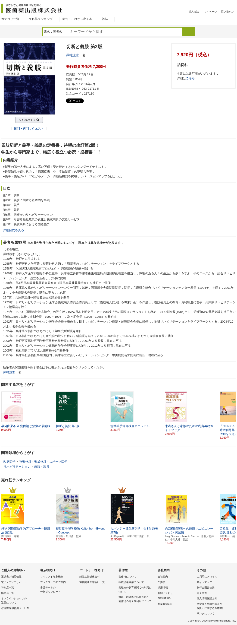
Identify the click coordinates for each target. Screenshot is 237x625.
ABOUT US (164, 598)
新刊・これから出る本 (77, 19)
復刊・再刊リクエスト (29, 128)
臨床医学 (9, 461)
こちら (190, 78)
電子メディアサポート (14, 582)
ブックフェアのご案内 (53, 582)
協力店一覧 (7, 593)
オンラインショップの (19, 601)
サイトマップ (204, 582)
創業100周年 (165, 604)
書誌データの (58, 590)
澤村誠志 (72, 55)
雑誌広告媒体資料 (89, 576)
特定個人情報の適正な (215, 606)
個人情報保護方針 (207, 598)
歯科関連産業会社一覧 (92, 582)
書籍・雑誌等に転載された (136, 599)
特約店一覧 (7, 587)
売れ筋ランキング (41, 19)
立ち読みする (27, 119)
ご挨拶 (161, 582)
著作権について (127, 576)
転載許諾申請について (131, 582)
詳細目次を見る (13, 230)
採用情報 (163, 587)
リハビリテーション (17, 466)
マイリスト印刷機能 (51, 576)
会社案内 (163, 576)
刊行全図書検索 (206, 587)
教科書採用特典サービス (15, 608)
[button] (232, 413)
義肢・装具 (41, 466)
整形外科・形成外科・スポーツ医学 (43, 461)
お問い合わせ (165, 593)
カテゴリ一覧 (10, 19)
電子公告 (202, 593)
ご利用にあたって (207, 576)
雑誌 (105, 19)
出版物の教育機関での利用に (136, 590)
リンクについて (206, 613)
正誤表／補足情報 (11, 576)
